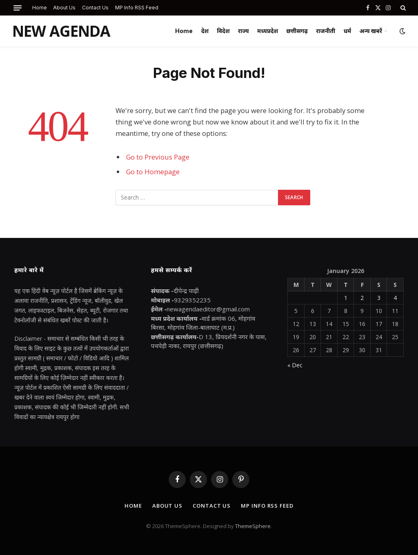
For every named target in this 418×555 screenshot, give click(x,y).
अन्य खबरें (371, 30)
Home (39, 7)
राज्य (243, 30)
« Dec (294, 365)
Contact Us (95, 7)
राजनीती (325, 30)
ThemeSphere (253, 526)
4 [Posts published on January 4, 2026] (395, 298)
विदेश (223, 30)
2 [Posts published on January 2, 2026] (362, 298)
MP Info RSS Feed (136, 7)
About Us (64, 7)
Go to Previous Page (157, 157)
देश (205, 30)
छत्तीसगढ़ (296, 30)
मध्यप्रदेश (267, 30)
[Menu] (17, 8)
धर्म (347, 30)
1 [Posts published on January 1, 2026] (345, 298)
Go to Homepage (153, 171)
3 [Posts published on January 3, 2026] (378, 298)
